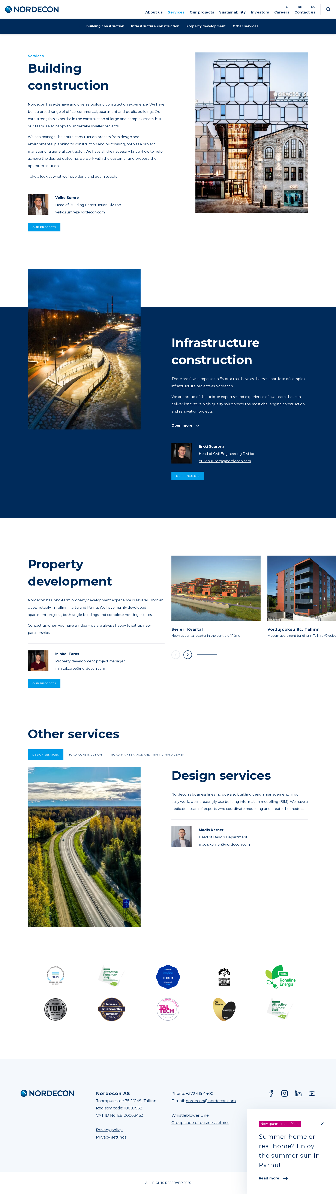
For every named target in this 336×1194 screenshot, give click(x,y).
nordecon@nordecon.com (211, 1101)
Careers (282, 12)
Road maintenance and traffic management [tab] (148, 754)
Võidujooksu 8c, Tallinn (293, 629)
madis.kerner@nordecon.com (224, 844)
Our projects (202, 12)
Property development (206, 26)
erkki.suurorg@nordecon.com (225, 461)
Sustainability (232, 12)
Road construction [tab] (85, 754)
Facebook (270, 1093)
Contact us (304, 12)
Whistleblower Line (190, 1115)
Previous (175, 654)
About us (154, 12)
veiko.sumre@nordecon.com (80, 212)
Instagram (284, 1093)
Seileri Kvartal (187, 629)
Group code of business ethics (200, 1122)
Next (187, 654)
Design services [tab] (45, 754)
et (288, 6)
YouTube (312, 1093)
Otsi (328, 9)
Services (176, 12)
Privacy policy (109, 1130)
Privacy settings (111, 1137)
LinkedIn (298, 1093)
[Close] (322, 1123)
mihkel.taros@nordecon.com (80, 668)
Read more (273, 1178)
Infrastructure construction (155, 26)
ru (313, 6)
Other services (245, 26)
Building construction (105, 26)
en (300, 6)
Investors (260, 12)
